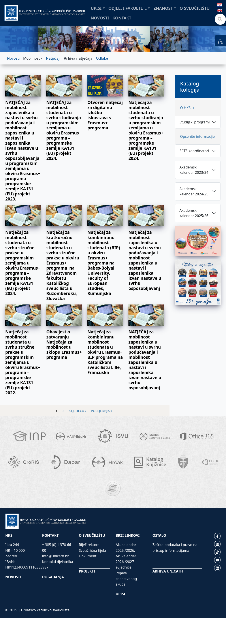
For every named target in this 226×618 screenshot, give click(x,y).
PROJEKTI (87, 571)
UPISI (120, 594)
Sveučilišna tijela (92, 550)
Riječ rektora (89, 544)
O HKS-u (187, 107)
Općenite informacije (197, 136)
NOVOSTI (13, 577)
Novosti (100, 18)
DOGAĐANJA (53, 577)
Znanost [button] (163, 8)
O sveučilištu (195, 8)
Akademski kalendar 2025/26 (193, 213)
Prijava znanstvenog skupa (126, 579)
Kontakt (122, 18)
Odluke (102, 58)
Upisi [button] (96, 8)
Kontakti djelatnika (57, 561)
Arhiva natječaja (78, 58)
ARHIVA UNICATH (168, 571)
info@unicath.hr (55, 556)
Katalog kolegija (190, 86)
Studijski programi (194, 122)
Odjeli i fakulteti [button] (127, 8)
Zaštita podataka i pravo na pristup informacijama (175, 547)
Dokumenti (88, 556)
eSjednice (124, 567)
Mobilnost (31, 58)
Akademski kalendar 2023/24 (193, 170)
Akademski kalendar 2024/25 (193, 191)
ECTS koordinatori (194, 150)
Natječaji (53, 58)
